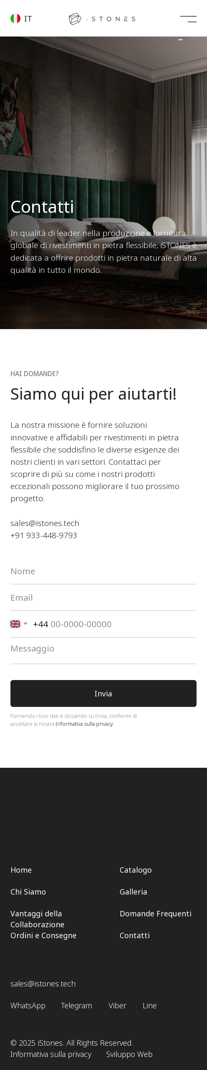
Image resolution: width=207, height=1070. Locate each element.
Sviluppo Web (129, 1054)
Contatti (135, 935)
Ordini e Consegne (43, 935)
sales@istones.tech (44, 523)
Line (150, 1005)
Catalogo (136, 870)
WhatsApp (28, 1005)
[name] (103, 570)
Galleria (133, 892)
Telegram (76, 1005)
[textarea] (103, 651)
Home (21, 870)
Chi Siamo (28, 892)
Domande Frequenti (156, 913)
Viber (117, 1005)
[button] (25, 18)
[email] (103, 597)
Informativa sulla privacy (84, 723)
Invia (103, 693)
